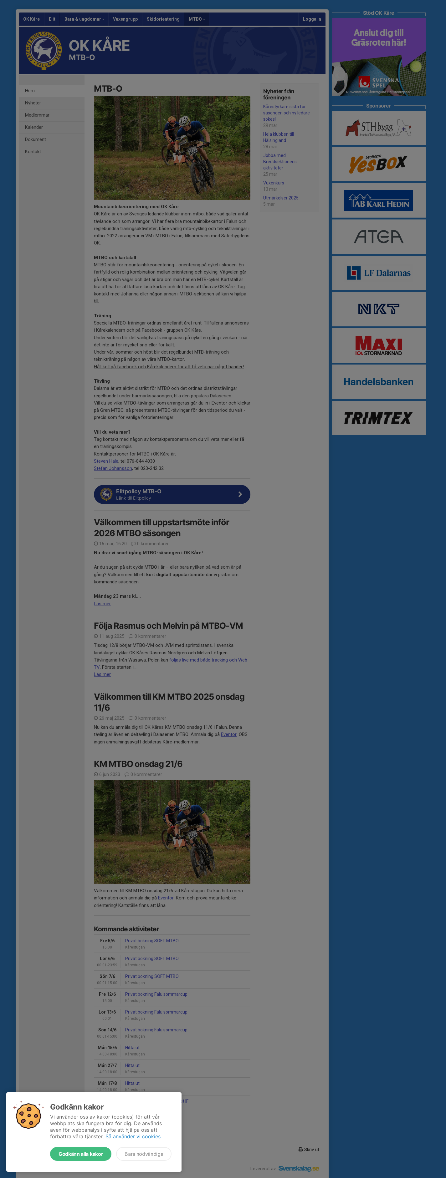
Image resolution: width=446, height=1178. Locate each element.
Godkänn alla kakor (81, 1154)
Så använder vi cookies (133, 1136)
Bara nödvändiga (144, 1154)
